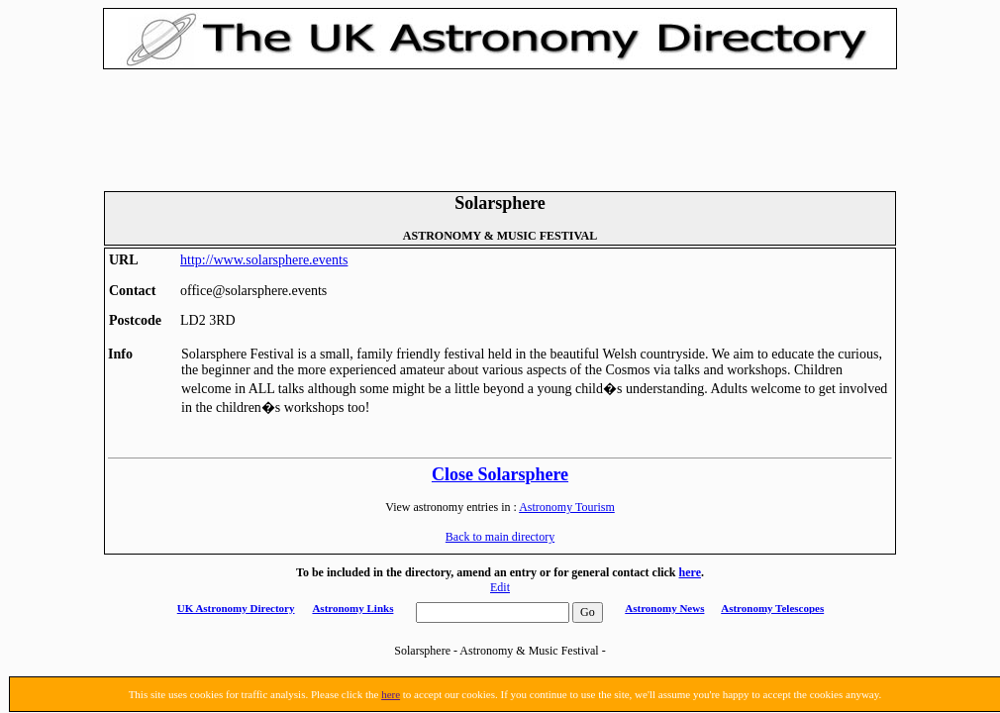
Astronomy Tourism (567, 507)
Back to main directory (500, 537)
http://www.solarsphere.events (264, 260)
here (690, 572)
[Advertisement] (500, 127)
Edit (500, 587)
